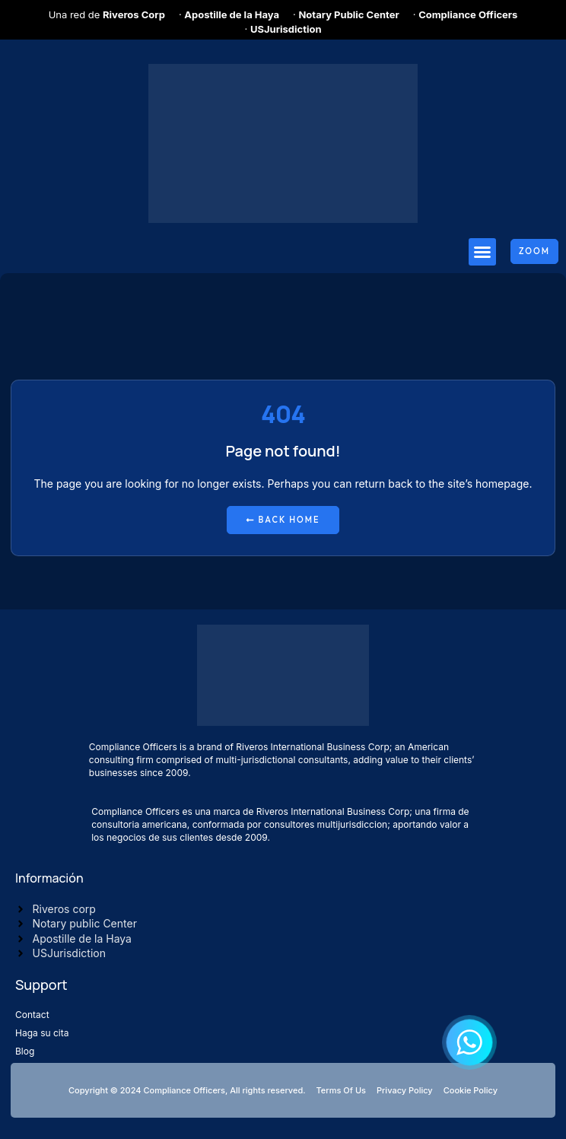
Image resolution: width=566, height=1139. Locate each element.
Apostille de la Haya (231, 14)
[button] (482, 252)
